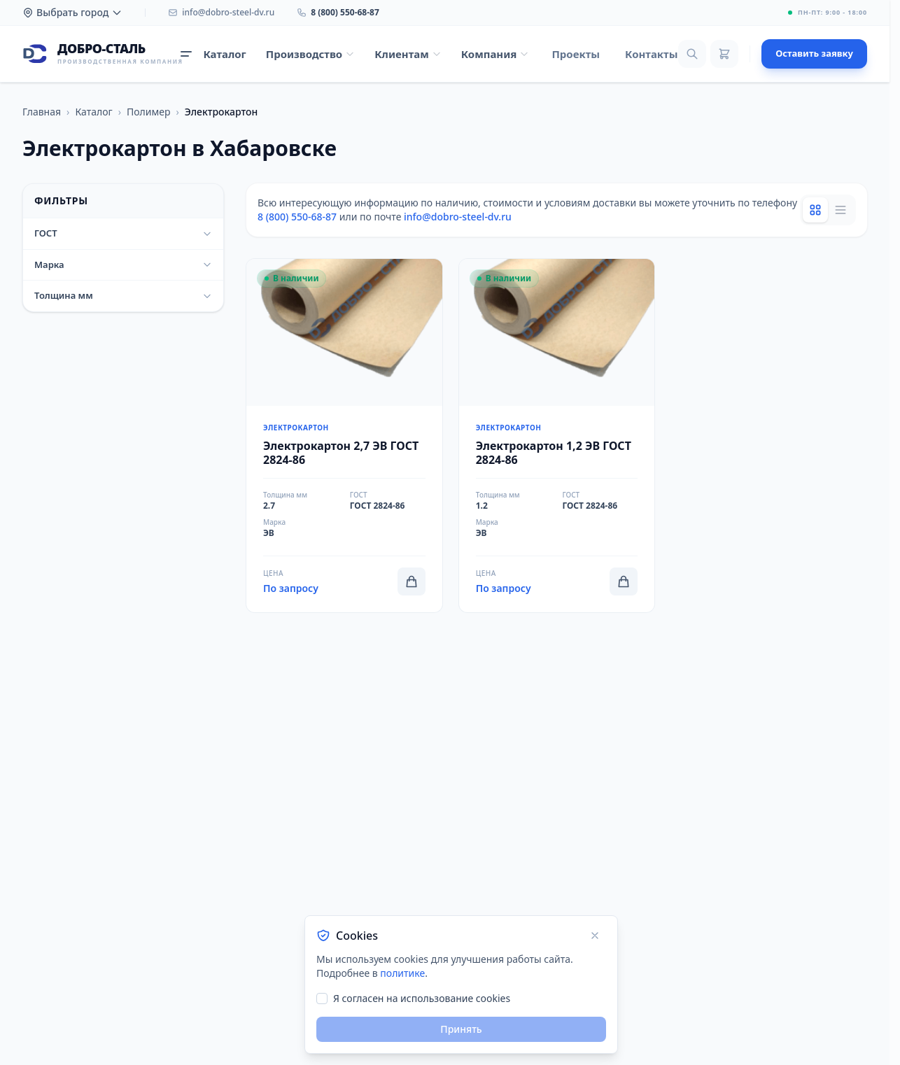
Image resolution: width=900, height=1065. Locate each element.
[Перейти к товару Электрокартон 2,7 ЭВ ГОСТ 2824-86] (344, 435)
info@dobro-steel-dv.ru (458, 216)
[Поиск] (692, 54)
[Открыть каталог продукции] (213, 54)
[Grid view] (815, 210)
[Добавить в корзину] (412, 581)
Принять (460, 1029)
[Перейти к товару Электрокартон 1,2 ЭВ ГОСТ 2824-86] (557, 435)
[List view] (840, 210)
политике (402, 973)
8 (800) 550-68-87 (297, 216)
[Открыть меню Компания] (495, 54)
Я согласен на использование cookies (421, 998)
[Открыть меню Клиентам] (408, 54)
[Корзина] (724, 54)
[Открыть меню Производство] (310, 54)
